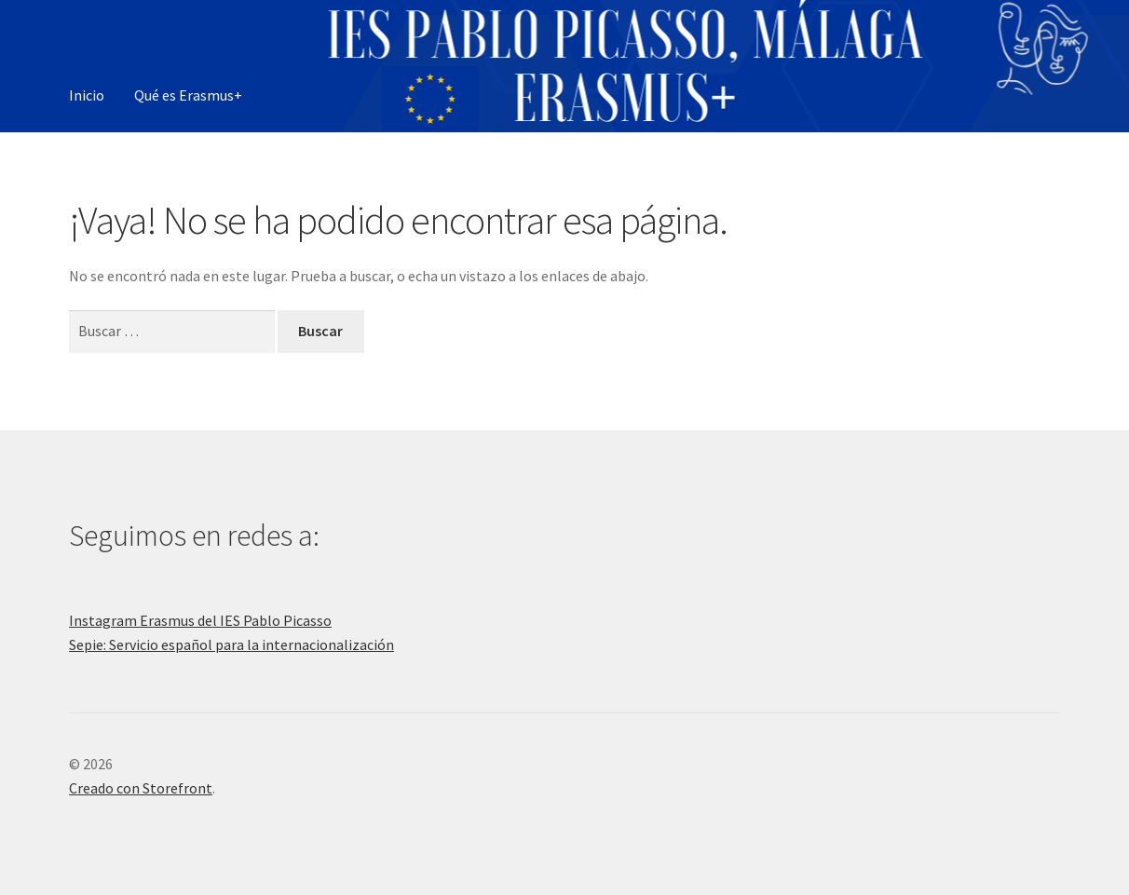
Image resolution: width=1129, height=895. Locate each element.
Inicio (86, 95)
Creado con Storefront (140, 788)
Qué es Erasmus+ (188, 95)
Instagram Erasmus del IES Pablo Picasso (200, 620)
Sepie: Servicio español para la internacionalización (231, 644)
